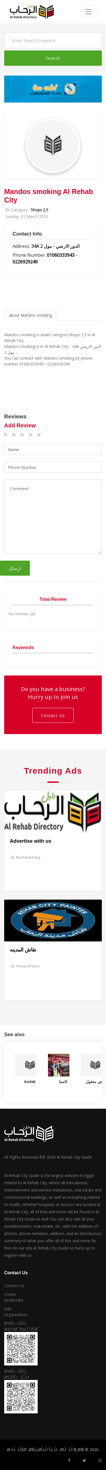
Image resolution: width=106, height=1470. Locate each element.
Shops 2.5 (39, 209)
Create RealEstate (13, 1297)
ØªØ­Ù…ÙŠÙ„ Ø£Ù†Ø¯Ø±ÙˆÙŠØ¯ (17, 1326)
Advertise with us (30, 841)
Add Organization (15, 1311)
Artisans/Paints (25, 966)
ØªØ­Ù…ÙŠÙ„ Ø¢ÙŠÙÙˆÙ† (17, 1374)
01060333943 (60, 255)
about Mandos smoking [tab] (30, 315)
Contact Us (53, 715)
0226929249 (25, 262)
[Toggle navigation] (88, 11)
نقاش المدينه (23, 950)
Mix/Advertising (25, 857)
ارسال (15, 568)
